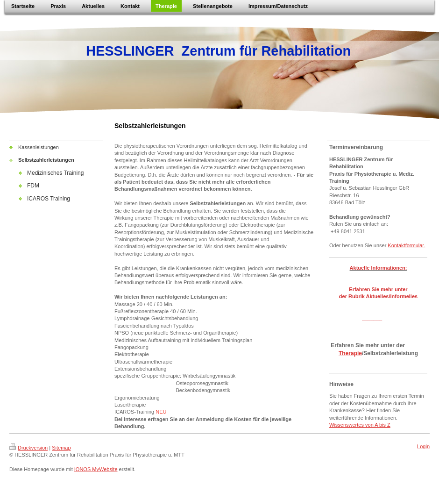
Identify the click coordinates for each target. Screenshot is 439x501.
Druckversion (28, 448)
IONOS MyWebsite (96, 469)
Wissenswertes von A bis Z (359, 425)
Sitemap (61, 448)
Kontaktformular (406, 245)
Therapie (350, 353)
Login (423, 446)
